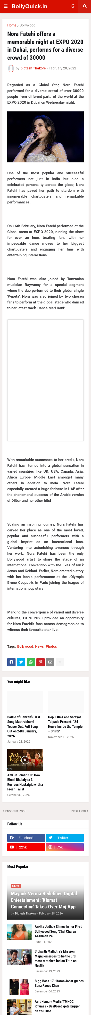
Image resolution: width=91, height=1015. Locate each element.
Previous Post (15, 811)
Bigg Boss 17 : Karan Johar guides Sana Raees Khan (59, 983)
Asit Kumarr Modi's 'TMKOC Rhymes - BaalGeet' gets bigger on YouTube (57, 1006)
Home (11, 25)
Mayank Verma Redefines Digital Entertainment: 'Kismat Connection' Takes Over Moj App (44, 900)
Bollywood (27, 25)
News (39, 646)
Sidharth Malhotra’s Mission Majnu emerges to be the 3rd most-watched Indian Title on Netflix (55, 958)
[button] (5, 6)
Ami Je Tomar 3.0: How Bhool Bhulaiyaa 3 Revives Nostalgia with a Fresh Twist (25, 782)
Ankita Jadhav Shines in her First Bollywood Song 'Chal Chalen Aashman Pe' (58, 931)
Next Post (78, 811)
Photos (51, 646)
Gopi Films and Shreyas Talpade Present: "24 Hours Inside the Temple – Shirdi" (65, 724)
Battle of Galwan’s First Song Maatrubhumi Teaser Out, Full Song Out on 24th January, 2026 (23, 726)
